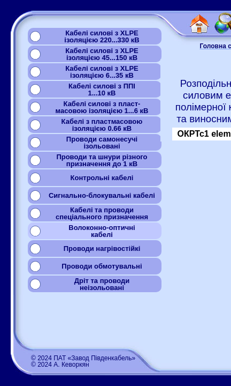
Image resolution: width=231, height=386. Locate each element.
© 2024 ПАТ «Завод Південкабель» (83, 358)
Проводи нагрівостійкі (102, 248)
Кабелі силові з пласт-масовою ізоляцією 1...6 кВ (102, 107)
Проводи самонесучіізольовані (101, 142)
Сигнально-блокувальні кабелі (102, 195)
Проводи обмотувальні (101, 266)
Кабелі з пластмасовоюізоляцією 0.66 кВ (102, 124)
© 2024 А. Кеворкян (60, 364)
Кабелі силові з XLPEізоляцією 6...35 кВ (101, 71)
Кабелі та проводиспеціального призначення (102, 213)
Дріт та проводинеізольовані (102, 284)
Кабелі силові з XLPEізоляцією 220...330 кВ (101, 36)
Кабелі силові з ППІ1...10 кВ (101, 89)
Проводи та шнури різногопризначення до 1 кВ (101, 160)
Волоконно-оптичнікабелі (101, 231)
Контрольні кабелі (102, 178)
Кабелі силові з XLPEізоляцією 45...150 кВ (101, 54)
